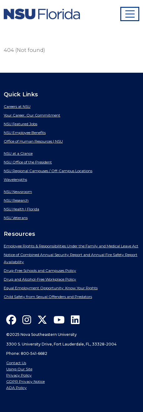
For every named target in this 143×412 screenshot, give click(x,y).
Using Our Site (19, 369)
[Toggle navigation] (130, 14)
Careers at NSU (17, 106)
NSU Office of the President (28, 162)
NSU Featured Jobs (20, 123)
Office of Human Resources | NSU (33, 141)
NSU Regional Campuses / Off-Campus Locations (48, 170)
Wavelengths (15, 179)
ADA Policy (16, 387)
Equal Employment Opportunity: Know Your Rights (51, 288)
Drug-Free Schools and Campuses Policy (40, 270)
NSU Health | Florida (21, 209)
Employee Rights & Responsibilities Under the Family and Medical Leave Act (71, 246)
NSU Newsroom (18, 191)
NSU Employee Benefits (25, 132)
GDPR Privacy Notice (25, 381)
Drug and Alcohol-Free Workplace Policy (40, 279)
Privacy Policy (19, 375)
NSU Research (16, 200)
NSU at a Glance (18, 153)
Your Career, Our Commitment (32, 115)
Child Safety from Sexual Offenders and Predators (48, 296)
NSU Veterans (16, 217)
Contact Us (16, 362)
